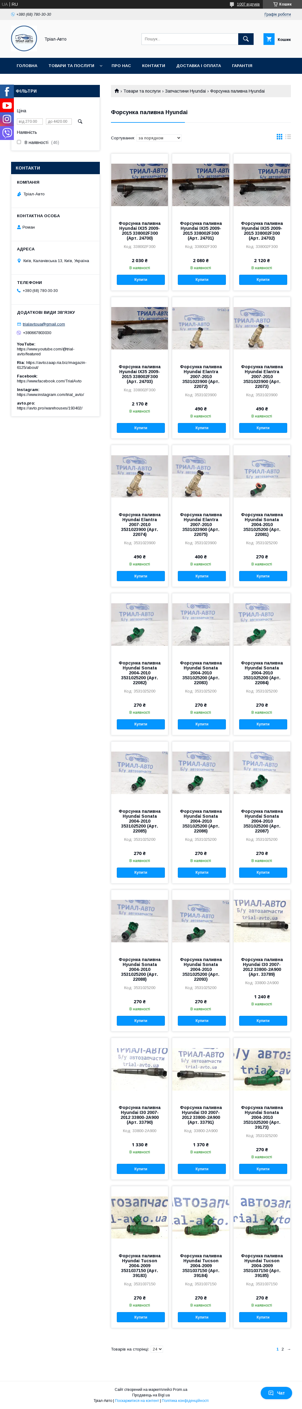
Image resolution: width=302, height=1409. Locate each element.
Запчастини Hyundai (185, 91)
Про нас (121, 65)
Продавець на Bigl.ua (151, 1395)
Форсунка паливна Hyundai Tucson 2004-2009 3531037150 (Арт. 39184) (201, 1265)
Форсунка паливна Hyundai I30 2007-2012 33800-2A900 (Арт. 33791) (201, 1115)
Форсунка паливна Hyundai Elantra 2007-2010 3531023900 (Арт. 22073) (262, 376)
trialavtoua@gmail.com (44, 324)
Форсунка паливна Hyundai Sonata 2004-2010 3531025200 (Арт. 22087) (262, 821)
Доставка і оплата (198, 65)
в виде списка (288, 138)
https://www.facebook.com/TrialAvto (49, 381)
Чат (276, 1393)
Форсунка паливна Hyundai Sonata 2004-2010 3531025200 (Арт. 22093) (201, 969)
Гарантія (242, 65)
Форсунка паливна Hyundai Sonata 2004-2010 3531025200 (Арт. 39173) (262, 1117)
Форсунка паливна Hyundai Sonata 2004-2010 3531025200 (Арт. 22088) (140, 969)
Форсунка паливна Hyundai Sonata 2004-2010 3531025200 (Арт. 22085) (140, 821)
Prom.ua (180, 1389)
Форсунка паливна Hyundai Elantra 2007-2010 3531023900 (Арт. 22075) (201, 524)
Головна (27, 65)
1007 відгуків (248, 4)
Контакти (153, 65)
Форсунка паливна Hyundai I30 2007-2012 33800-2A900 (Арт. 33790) (140, 1115)
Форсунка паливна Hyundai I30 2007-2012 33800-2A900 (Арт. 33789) (262, 967)
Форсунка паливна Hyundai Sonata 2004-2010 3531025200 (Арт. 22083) (201, 673)
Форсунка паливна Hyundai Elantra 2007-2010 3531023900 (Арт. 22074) (140, 524)
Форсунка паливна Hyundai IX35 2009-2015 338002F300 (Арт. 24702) (262, 231)
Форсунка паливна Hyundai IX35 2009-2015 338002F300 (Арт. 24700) (140, 231)
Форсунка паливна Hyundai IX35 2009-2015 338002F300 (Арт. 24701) (201, 231)
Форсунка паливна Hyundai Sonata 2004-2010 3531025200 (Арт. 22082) (140, 673)
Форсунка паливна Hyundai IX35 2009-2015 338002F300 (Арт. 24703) (140, 374)
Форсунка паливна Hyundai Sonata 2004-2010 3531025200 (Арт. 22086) (201, 821)
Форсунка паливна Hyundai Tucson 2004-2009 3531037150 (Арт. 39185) (262, 1265)
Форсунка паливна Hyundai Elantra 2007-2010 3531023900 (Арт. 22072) (201, 376)
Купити (140, 279)
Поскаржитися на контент (137, 1401)
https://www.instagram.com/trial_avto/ (50, 394)
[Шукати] (246, 39)
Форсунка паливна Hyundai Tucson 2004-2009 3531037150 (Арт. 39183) (140, 1265)
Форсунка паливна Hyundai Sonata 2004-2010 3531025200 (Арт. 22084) (262, 673)
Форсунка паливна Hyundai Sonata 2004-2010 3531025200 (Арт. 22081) (262, 524)
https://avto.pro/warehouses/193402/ (50, 408)
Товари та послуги (71, 65)
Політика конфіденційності (185, 1401)
